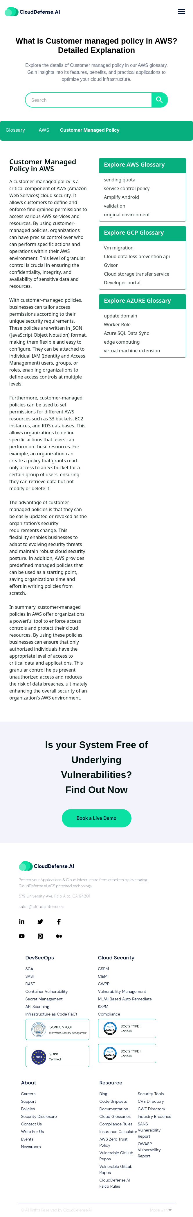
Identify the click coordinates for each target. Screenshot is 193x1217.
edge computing (122, 342)
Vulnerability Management (122, 991)
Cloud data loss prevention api (137, 256)
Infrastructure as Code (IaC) (51, 1014)
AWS (44, 130)
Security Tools (151, 1093)
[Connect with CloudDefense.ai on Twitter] (46, 922)
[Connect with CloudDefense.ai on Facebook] (65, 922)
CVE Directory (151, 1101)
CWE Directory (151, 1108)
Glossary (15, 130)
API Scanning (37, 1006)
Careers (28, 1093)
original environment (127, 214)
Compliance (109, 1014)
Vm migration (119, 248)
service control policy (126, 188)
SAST (30, 976)
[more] (181, 11)
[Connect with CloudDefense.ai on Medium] (65, 936)
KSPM (103, 1006)
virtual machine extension (132, 350)
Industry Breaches (154, 1116)
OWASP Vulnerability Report (149, 1150)
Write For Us (32, 1131)
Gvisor (111, 265)
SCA (29, 968)
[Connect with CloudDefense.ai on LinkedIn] (28, 922)
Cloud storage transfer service (136, 274)
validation (114, 206)
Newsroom (31, 1146)
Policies (28, 1108)
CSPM (103, 968)
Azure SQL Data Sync (126, 333)
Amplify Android (121, 197)
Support (28, 1101)
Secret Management (44, 999)
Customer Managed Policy (90, 130)
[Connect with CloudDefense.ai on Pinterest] (46, 936)
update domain (120, 316)
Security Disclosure (39, 1116)
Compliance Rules (116, 1124)
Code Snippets (113, 1101)
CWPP (103, 983)
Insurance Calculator (119, 1131)
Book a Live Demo (96, 818)
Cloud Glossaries (115, 1116)
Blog (103, 1093)
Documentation (114, 1108)
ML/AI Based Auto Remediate (125, 999)
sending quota (120, 179)
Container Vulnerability (47, 991)
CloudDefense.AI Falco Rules (115, 1183)
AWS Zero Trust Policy (114, 1142)
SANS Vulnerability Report (149, 1130)
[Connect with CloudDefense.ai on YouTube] (28, 936)
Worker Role (117, 324)
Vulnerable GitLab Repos (116, 1169)
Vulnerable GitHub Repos (117, 1155)
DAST (30, 983)
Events (27, 1139)
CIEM (103, 976)
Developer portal (122, 282)
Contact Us (31, 1124)
